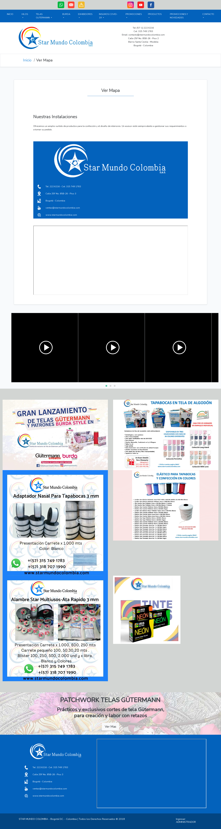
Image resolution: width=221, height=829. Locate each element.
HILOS (25, 16)
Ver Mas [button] (110, 726)
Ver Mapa (44, 60)
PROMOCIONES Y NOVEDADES (179, 16)
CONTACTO (208, 14)
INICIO (10, 14)
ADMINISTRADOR (186, 822)
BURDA (66, 16)
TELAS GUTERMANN (44, 16)
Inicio (27, 60)
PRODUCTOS (155, 14)
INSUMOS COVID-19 (108, 16)
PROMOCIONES (134, 16)
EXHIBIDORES (85, 16)
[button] (106, 386)
